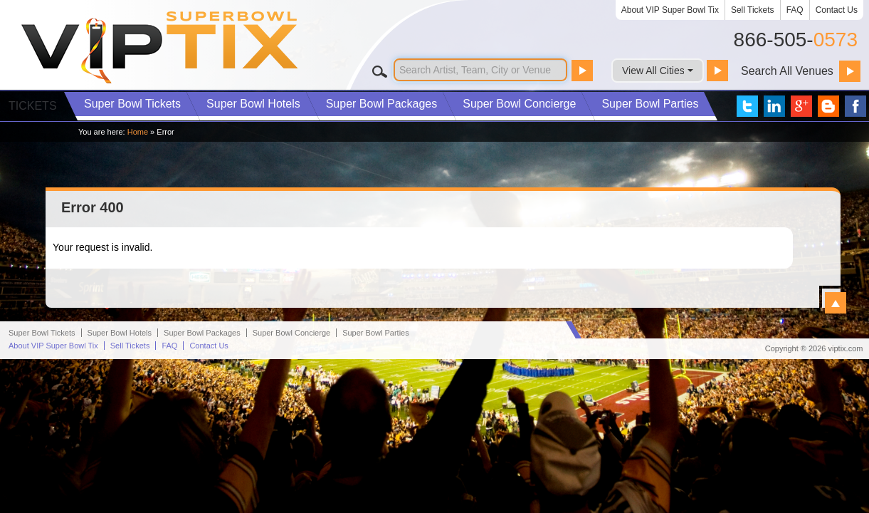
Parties (649, 104)
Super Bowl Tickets (42, 486)
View (835, 303)
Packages (382, 104)
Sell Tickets (752, 10)
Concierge (519, 104)
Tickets (132, 104)
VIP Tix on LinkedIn (774, 106)
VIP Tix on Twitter (747, 106)
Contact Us (837, 10)
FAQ (795, 10)
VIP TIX (160, 47)
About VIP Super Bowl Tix (670, 10)
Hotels (253, 104)
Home (137, 132)
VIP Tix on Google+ (801, 106)
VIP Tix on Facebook (855, 106)
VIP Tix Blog (828, 106)
